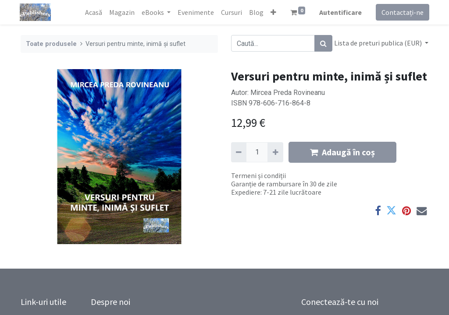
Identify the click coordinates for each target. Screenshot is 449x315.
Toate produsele (51, 44)
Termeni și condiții (258, 175)
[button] (272, 12)
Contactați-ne (402, 12)
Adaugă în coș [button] (342, 152)
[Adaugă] (275, 152)
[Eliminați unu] (238, 152)
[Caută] (323, 43)
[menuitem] (93, 12)
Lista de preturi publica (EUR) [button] (378, 42)
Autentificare (339, 12)
